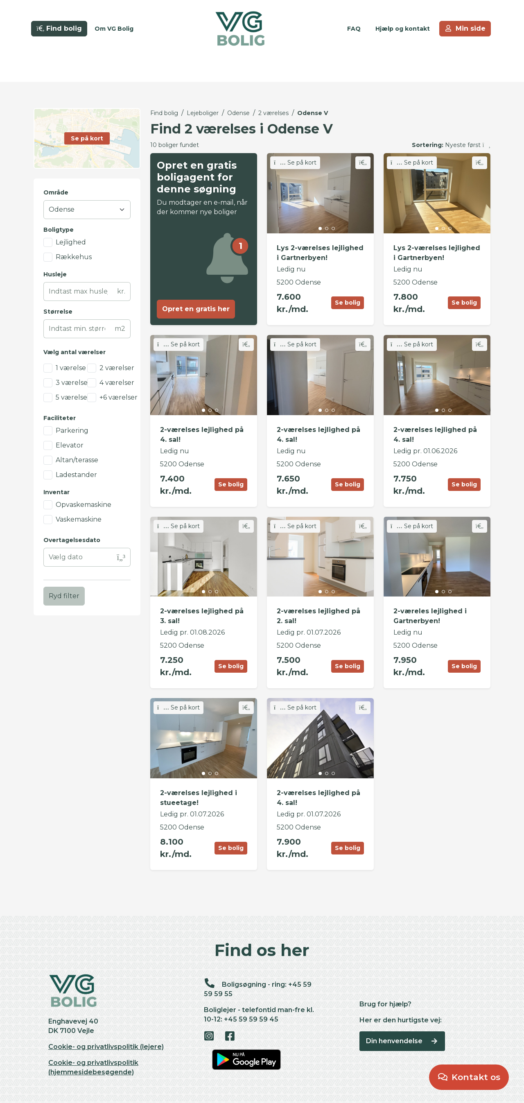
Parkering (72, 430)
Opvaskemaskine (83, 505)
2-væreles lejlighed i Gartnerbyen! (430, 616)
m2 (120, 328)
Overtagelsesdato (71, 540)
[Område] (87, 209)
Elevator (70, 445)
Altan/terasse (77, 460)
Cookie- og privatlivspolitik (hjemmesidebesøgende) (93, 1067)
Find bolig (164, 113)
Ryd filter (64, 596)
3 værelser (73, 383)
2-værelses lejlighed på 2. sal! (318, 616)
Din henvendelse (402, 1041)
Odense (238, 113)
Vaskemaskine (79, 519)
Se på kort (295, 162)
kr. (121, 291)
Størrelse (57, 311)
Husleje (55, 274)
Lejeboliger (203, 113)
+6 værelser (118, 397)
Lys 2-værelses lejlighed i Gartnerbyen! (320, 253)
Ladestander (76, 475)
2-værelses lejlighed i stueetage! (198, 798)
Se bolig (347, 302)
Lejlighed (71, 242)
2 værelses (273, 113)
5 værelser (73, 397)
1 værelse (71, 368)
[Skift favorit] (362, 162)
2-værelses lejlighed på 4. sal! (202, 434)
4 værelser (116, 383)
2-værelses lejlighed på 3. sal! (202, 616)
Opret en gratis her (196, 309)
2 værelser (116, 368)
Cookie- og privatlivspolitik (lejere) (106, 1047)
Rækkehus (74, 257)
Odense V (312, 113)
